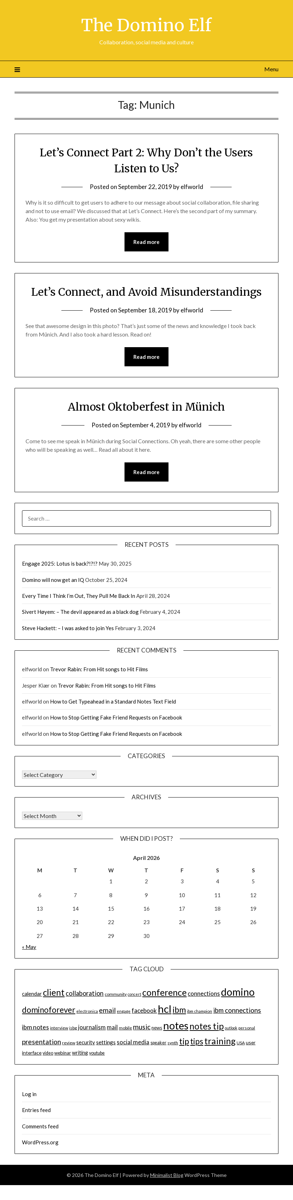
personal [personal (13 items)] (246, 1028)
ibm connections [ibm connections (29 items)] (237, 1010)
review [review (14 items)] (68, 1042)
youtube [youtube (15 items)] (97, 1053)
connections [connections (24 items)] (204, 993)
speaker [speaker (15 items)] (158, 1042)
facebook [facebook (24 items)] (144, 1010)
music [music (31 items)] (141, 1027)
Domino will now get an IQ (53, 580)
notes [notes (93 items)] (175, 1025)
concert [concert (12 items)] (134, 994)
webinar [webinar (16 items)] (62, 1053)
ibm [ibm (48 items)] (179, 1010)
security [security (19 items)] (85, 1042)
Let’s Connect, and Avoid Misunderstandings (146, 292)
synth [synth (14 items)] (172, 1042)
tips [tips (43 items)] (196, 1041)
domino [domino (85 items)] (238, 992)
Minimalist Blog (166, 1175)
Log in (29, 1094)
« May (29, 947)
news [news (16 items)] (156, 1027)
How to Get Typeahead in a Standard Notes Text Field (113, 701)
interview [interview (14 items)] (59, 1027)
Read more (146, 242)
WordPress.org (40, 1142)
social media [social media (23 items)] (133, 1042)
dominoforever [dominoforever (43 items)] (48, 1010)
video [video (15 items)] (48, 1053)
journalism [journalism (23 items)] (92, 1027)
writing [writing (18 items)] (80, 1053)
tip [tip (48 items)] (184, 1041)
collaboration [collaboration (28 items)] (85, 993)
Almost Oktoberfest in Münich (146, 406)
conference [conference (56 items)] (164, 992)
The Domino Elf (146, 25)
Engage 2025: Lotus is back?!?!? (60, 563)
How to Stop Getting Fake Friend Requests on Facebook (116, 717)
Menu (271, 69)
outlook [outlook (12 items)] (231, 1028)
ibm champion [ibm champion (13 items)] (199, 1011)
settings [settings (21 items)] (106, 1042)
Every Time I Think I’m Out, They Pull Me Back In (78, 596)
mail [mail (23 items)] (112, 1027)
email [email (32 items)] (107, 1010)
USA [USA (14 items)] (241, 1042)
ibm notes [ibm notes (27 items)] (35, 1027)
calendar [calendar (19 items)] (32, 993)
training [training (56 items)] (220, 1041)
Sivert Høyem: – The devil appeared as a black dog (80, 612)
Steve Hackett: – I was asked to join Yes (68, 628)
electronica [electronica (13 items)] (87, 1011)
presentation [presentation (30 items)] (41, 1042)
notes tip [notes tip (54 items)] (206, 1026)
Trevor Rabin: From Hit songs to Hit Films (99, 669)
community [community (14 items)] (116, 994)
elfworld (192, 186)
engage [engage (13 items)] (124, 1011)
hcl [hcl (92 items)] (164, 1008)
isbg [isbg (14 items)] (73, 1027)
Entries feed (36, 1110)
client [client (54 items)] (54, 992)
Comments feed (40, 1126)
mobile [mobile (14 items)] (125, 1027)
